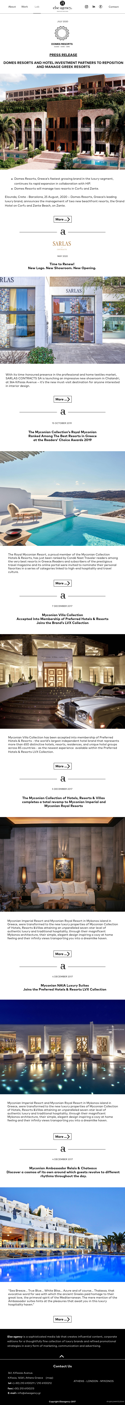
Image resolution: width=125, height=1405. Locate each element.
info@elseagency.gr (29, 1393)
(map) (49, 1378)
